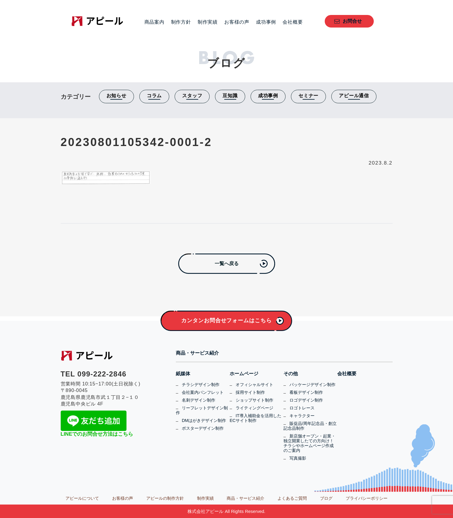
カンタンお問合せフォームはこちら (226, 320)
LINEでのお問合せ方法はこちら (97, 434)
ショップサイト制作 (254, 400)
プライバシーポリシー (367, 498)
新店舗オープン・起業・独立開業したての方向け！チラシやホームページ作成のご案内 (309, 443)
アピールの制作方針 (165, 498)
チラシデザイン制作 (200, 384)
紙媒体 (183, 373)
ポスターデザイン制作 (203, 428)
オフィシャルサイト (254, 384)
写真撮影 (297, 458)
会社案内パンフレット (203, 392)
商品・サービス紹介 (197, 353)
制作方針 (181, 22)
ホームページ (244, 373)
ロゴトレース (302, 407)
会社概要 (293, 22)
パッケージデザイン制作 (312, 384)
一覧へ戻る (227, 263)
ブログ (326, 498)
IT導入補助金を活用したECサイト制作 (255, 418)
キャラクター (302, 415)
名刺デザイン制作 (198, 400)
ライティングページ (254, 407)
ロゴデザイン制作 (306, 400)
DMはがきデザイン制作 (204, 420)
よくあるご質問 (292, 498)
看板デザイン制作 (306, 392)
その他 (290, 373)
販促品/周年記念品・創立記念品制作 (310, 426)
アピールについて (82, 498)
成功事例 (266, 22)
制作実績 (208, 22)
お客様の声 (236, 22)
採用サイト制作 (250, 392)
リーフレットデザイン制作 (202, 410)
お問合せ (352, 21)
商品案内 (154, 22)
